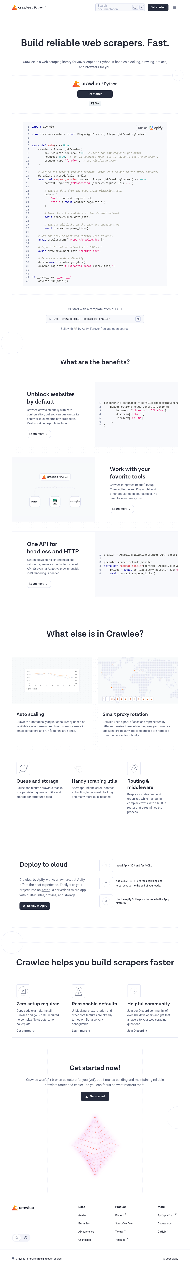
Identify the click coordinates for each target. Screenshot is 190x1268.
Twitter (121, 1231)
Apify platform (168, 1215)
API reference (86, 1231)
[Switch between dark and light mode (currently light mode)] (21, 1238)
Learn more (36, 434)
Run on (151, 128)
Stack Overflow (125, 1223)
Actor (46, 890)
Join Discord (135, 1030)
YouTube (122, 1239)
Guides (82, 1215)
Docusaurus (166, 1223)
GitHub (164, 1231)
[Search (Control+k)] (120, 7)
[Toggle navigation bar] (174, 7)
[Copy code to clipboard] (138, 319)
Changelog (84, 1239)
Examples (84, 1223)
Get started (158, 7)
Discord (121, 1215)
